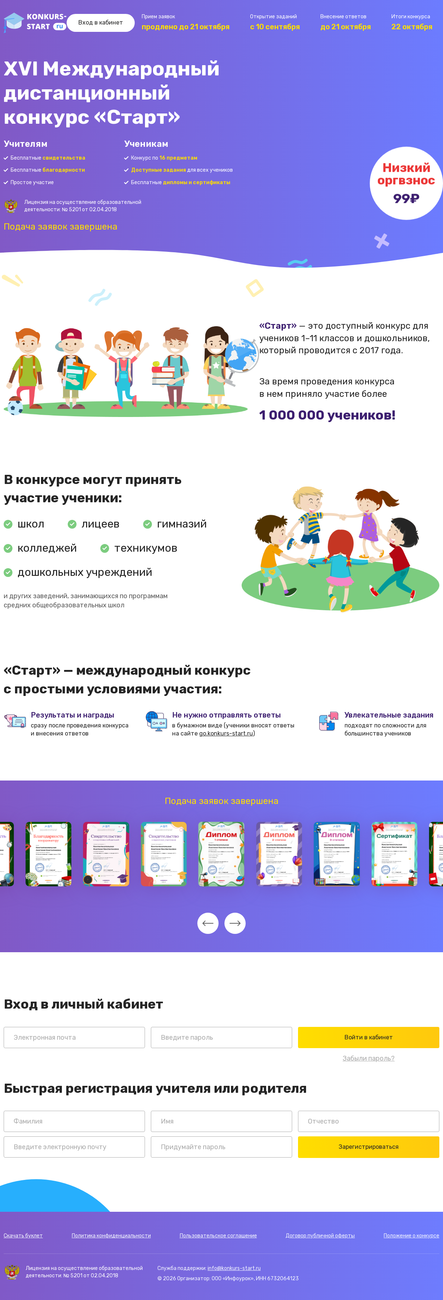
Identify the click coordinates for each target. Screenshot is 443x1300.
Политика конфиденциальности (111, 1236)
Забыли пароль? (369, 1058)
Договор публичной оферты (320, 1236)
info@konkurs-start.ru (234, 1268)
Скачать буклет (23, 1236)
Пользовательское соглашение (218, 1236)
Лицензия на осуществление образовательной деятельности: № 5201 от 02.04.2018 (82, 206)
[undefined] (208, 923)
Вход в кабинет (100, 22)
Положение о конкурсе (411, 1236)
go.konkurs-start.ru (226, 733)
